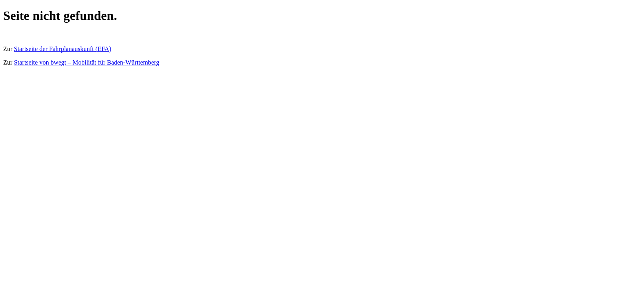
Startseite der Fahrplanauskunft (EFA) (62, 48)
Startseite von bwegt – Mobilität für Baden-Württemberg (86, 62)
